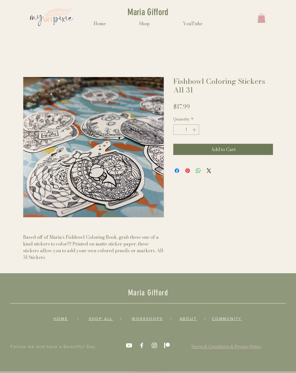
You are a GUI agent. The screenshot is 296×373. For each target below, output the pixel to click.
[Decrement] (177, 130)
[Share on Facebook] (177, 170)
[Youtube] (129, 345)
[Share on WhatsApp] (198, 170)
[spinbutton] (186, 130)
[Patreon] (166, 345)
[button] (261, 18)
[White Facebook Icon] (141, 345)
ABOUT (188, 318)
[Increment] (194, 130)
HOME (61, 318)
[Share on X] (209, 170)
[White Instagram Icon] (154, 345)
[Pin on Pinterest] (187, 170)
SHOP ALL (101, 318)
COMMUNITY (227, 318)
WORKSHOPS (147, 318)
